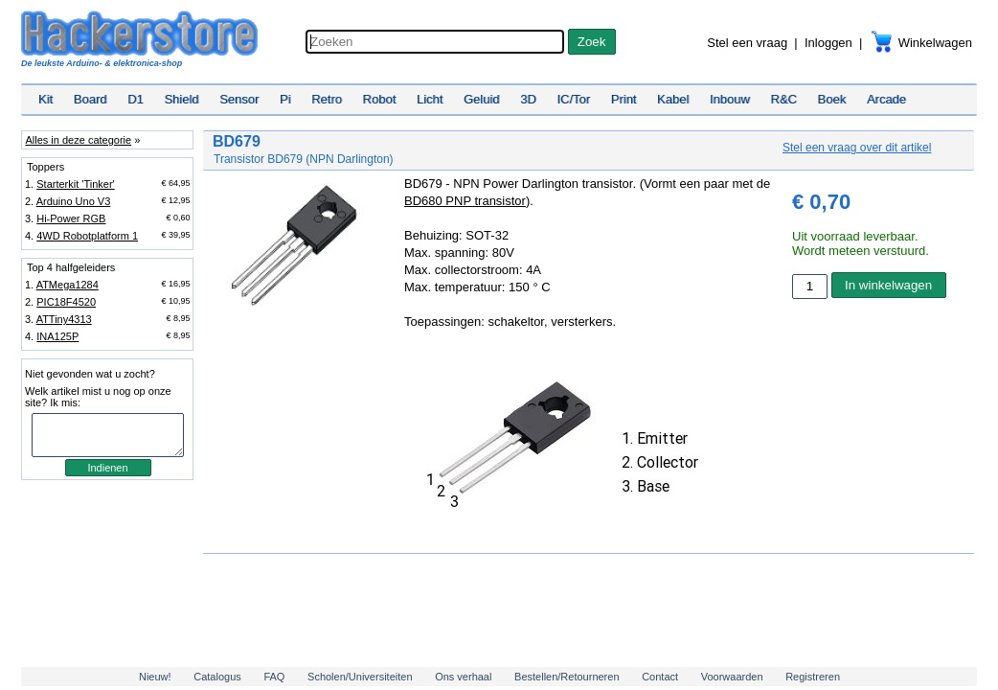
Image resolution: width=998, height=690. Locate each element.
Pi (285, 99)
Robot (380, 99)
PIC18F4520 (66, 302)
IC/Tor (573, 99)
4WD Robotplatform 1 (87, 236)
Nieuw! (155, 676)
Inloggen (828, 42)
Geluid (482, 99)
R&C (784, 99)
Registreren (812, 676)
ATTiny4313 (64, 319)
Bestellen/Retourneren (566, 676)
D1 (135, 99)
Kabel (673, 99)
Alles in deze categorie (78, 140)
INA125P (57, 336)
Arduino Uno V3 (73, 201)
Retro (326, 99)
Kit (45, 99)
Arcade (886, 99)
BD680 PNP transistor (465, 201)
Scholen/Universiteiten (359, 676)
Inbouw (730, 99)
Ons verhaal (463, 676)
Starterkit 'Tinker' (75, 184)
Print (624, 99)
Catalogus (217, 676)
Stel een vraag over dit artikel (857, 147)
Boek (832, 99)
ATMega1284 (67, 284)
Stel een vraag (747, 42)
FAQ (273, 676)
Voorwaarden (732, 676)
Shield (181, 99)
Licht (429, 99)
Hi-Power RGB (70, 218)
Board (90, 99)
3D (528, 99)
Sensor (239, 99)
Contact (660, 676)
